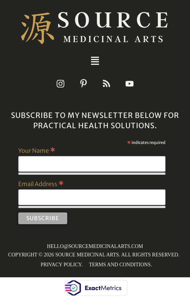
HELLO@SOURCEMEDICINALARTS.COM (95, 246)
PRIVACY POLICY (61, 264)
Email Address (41, 183)
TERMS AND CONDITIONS (120, 264)
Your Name (36, 150)
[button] (95, 61)
